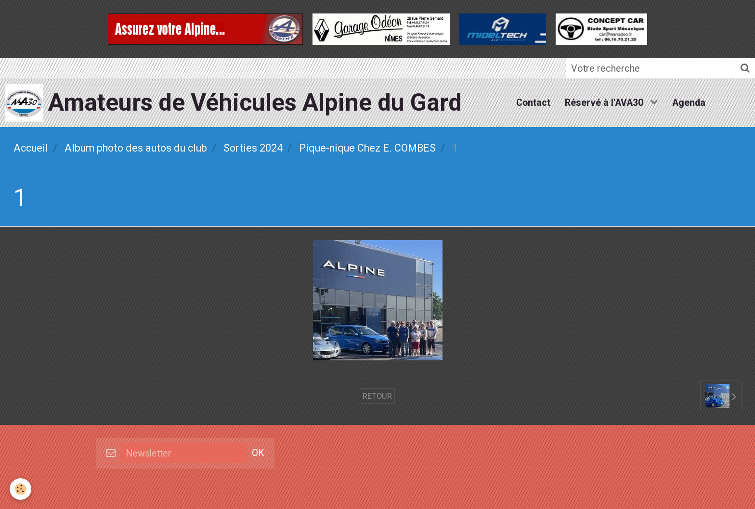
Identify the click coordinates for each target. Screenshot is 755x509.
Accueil (30, 148)
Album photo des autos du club (136, 148)
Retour (377, 396)
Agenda (688, 102)
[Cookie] (20, 489)
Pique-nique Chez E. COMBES (367, 148)
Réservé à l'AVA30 (605, 102)
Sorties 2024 (253, 148)
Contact (533, 102)
